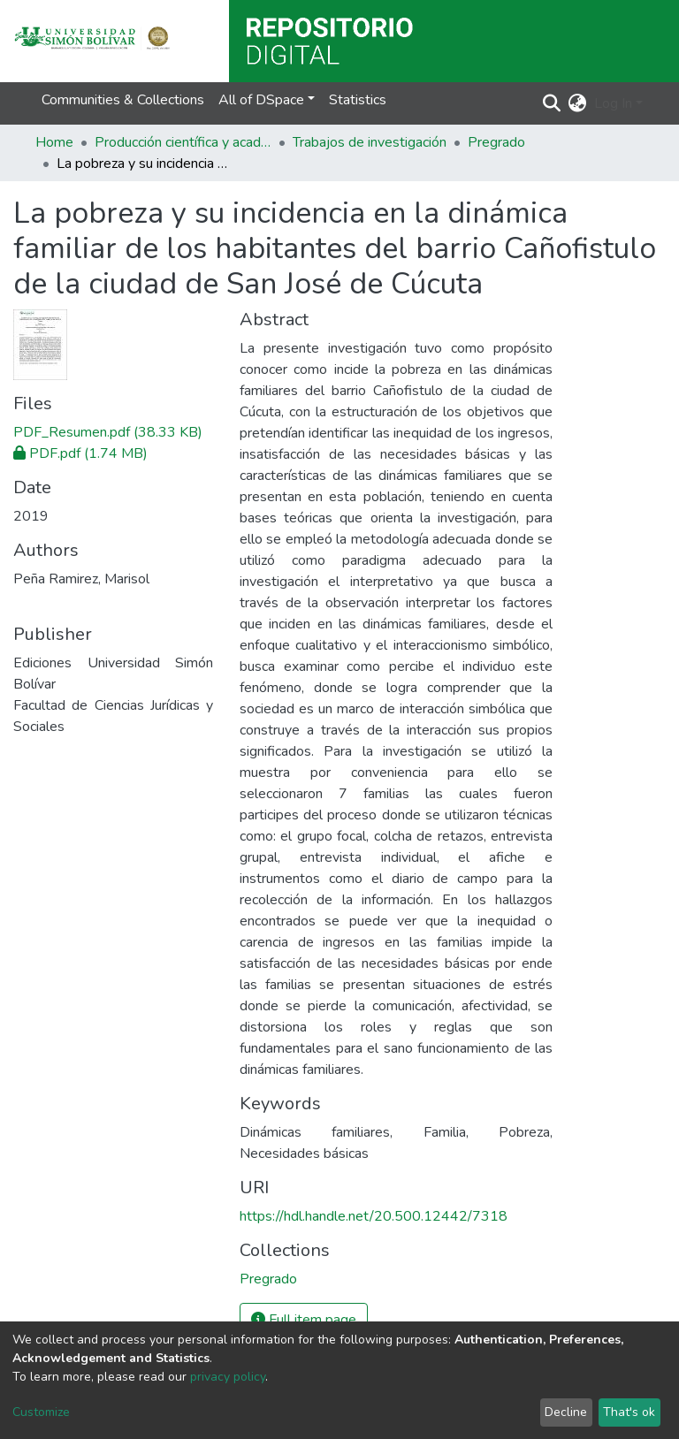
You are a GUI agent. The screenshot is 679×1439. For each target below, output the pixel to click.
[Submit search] (552, 103)
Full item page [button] (303, 1319)
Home (54, 142)
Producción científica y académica (183, 142)
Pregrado (496, 142)
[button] (578, 103)
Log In (613, 103)
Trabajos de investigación (369, 142)
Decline (566, 1412)
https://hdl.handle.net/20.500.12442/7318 (373, 1216)
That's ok (629, 1412)
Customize (41, 1412)
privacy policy (227, 1376)
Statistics (357, 100)
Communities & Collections (123, 100)
